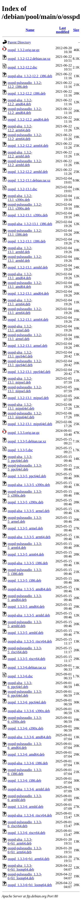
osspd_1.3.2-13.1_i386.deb (26, 241)
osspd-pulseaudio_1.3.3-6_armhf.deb (25, 798)
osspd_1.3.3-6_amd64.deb (26, 754)
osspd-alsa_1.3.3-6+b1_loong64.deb (21, 867)
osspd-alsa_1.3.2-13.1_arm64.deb (20, 302)
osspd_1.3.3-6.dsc (20, 676)
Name (30, 30)
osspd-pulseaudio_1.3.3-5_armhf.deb (25, 624)
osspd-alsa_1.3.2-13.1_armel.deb (20, 328)
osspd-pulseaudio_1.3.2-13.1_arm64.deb (25, 311)
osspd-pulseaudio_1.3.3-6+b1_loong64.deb (25, 876)
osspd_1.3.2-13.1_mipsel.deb (28, 398)
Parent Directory (19, 42)
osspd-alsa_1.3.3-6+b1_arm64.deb (20, 841)
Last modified (62, 30)
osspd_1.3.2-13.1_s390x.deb (28, 215)
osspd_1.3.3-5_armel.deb (25, 528)
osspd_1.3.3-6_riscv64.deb (26, 833)
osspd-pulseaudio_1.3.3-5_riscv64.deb (25, 650)
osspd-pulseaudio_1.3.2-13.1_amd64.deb (25, 285)
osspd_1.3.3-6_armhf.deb (25, 806)
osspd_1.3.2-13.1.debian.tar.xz (29, 180)
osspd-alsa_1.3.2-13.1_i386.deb (30, 224)
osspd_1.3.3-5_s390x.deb (25, 502)
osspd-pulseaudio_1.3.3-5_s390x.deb (25, 493)
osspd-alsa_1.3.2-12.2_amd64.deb (20, 102)
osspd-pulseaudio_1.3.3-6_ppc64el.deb (25, 693)
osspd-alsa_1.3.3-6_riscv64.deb (30, 815)
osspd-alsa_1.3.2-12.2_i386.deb (30, 76)
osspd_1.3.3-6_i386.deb (24, 780)
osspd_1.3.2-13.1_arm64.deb (28, 319)
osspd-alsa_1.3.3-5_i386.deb (28, 563)
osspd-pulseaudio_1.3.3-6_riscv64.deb (25, 824)
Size (76, 30)
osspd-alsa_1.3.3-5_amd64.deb (29, 589)
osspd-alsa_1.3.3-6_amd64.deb (29, 737)
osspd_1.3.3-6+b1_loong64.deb (30, 885)
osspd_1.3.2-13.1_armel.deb (27, 345)
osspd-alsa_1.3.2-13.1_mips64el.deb (21, 406)
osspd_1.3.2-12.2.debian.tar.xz (29, 58)
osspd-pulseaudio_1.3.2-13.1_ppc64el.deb (25, 363)
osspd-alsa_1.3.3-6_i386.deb (28, 763)
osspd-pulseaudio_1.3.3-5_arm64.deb (25, 545)
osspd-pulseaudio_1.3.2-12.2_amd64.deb (25, 111)
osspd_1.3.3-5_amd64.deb (26, 606)
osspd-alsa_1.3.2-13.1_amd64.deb (20, 276)
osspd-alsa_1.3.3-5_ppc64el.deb (20, 459)
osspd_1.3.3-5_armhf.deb (25, 633)
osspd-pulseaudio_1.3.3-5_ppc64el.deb (25, 467)
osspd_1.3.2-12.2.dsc (22, 67)
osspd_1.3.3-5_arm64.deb (26, 554)
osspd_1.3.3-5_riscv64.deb (26, 659)
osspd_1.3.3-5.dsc (20, 450)
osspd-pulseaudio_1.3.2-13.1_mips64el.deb (25, 415)
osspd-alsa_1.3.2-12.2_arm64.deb (20, 128)
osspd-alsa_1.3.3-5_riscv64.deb (30, 641)
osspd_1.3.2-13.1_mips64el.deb (30, 424)
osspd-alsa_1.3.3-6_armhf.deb (29, 789)
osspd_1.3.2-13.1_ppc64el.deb (29, 372)
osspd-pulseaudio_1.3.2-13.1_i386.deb (25, 232)
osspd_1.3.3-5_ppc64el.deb (27, 476)
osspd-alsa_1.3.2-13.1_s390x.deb (20, 198)
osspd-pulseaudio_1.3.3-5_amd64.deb (25, 598)
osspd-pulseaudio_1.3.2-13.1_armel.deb (25, 337)
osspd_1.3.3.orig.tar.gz (23, 432)
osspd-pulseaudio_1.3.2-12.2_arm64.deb (25, 137)
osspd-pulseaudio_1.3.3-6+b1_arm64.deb (25, 850)
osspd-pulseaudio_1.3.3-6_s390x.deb (25, 719)
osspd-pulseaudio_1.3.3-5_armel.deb (25, 519)
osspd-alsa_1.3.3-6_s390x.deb (29, 711)
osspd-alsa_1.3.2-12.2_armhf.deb (20, 154)
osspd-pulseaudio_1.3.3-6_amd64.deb (25, 746)
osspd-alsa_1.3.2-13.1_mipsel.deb (20, 380)
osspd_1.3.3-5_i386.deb (24, 580)
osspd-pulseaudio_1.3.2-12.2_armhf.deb (25, 163)
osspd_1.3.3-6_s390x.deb (25, 728)
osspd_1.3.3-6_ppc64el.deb (27, 702)
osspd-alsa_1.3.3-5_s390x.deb (29, 485)
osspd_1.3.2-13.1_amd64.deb (28, 293)
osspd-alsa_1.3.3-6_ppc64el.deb (20, 685)
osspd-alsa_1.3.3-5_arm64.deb (29, 537)
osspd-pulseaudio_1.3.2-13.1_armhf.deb (25, 258)
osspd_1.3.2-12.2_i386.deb (26, 93)
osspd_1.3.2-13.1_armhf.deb (28, 267)
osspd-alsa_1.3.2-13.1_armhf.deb (20, 250)
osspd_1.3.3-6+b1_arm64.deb (28, 859)
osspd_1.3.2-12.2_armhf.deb (28, 172)
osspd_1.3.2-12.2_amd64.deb (28, 119)
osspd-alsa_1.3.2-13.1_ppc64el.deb (20, 354)
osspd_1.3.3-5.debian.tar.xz (27, 441)
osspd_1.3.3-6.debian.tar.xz (27, 667)
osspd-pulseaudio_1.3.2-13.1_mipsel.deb (25, 389)
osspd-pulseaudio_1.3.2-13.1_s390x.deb (25, 206)
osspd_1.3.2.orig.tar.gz (23, 50)
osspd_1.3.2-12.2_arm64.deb (28, 145)
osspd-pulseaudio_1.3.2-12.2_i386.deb (25, 84)
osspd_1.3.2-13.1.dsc (22, 189)
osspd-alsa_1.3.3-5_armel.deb (29, 511)
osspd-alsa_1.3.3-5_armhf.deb (29, 615)
